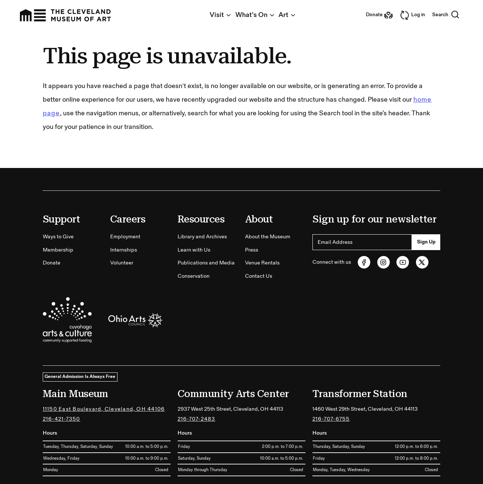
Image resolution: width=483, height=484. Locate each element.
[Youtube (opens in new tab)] (402, 262)
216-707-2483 (197, 419)
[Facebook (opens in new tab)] (364, 262)
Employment (125, 237)
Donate (51, 263)
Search (446, 15)
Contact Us (258, 276)
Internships (123, 250)
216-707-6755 (331, 419)
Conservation (194, 276)
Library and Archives (202, 237)
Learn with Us (194, 250)
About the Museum (267, 237)
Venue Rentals (262, 263)
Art (288, 15)
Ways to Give (58, 237)
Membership (58, 250)
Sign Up (426, 242)
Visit (221, 15)
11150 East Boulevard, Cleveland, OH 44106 (104, 409)
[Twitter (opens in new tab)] (422, 262)
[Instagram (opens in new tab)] (383, 262)
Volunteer (121, 263)
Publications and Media (206, 263)
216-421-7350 (61, 419)
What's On (255, 15)
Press (251, 250)
